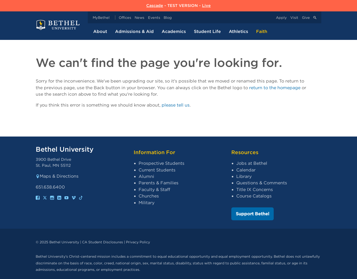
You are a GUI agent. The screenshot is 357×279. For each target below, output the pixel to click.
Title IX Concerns (254, 189)
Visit (294, 17)
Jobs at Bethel (251, 163)
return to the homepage (274, 87)
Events (154, 17)
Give (306, 17)
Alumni (146, 176)
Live (206, 5)
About (100, 31)
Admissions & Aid (134, 31)
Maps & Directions (57, 176)
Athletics (238, 31)
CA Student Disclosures (102, 242)
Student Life (207, 31)
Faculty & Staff (154, 189)
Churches (149, 195)
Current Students (157, 169)
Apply (281, 17)
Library (244, 176)
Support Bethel (252, 213)
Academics (174, 31)
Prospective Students (161, 163)
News (139, 17)
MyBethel (101, 17)
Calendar (246, 169)
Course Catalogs (254, 195)
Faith (261, 31)
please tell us (176, 105)
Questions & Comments (261, 182)
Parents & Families (158, 182)
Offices (125, 17)
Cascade (154, 5)
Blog (168, 17)
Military (146, 202)
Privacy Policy (138, 242)
